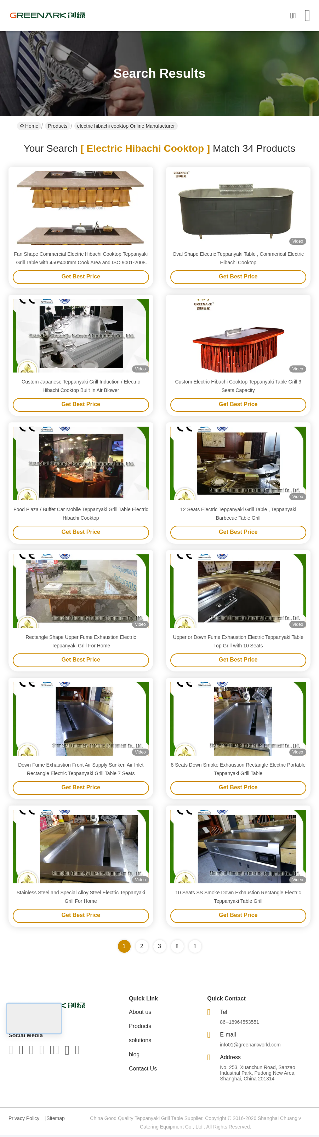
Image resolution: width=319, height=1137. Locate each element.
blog (134, 1056)
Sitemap (55, 1120)
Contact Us (143, 1070)
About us (140, 1014)
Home (29, 126)
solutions (140, 1042)
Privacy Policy (23, 1120)
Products (57, 126)
